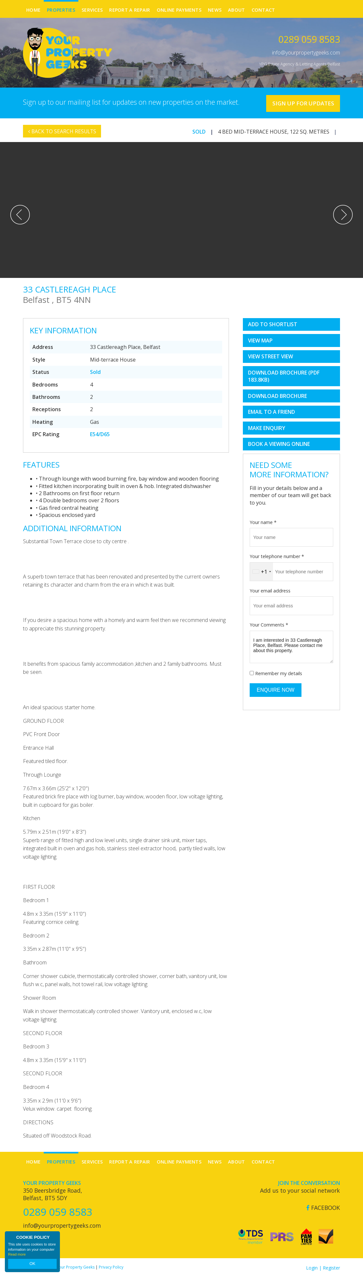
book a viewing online (279, 444)
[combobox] (261, 571)
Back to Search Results (63, 134)
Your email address (270, 590)
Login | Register (323, 1267)
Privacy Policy (111, 1267)
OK (32, 1264)
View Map (260, 340)
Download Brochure (277, 395)
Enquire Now (275, 689)
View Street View (270, 356)
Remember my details (278, 673)
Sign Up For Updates (301, 103)
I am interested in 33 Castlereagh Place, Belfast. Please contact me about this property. (291, 646)
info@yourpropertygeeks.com (306, 52)
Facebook (323, 1207)
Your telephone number (277, 556)
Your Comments (269, 624)
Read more (17, 1256)
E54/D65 (100, 433)
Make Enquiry (266, 427)
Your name (263, 522)
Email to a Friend (271, 411)
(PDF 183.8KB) (284, 376)
